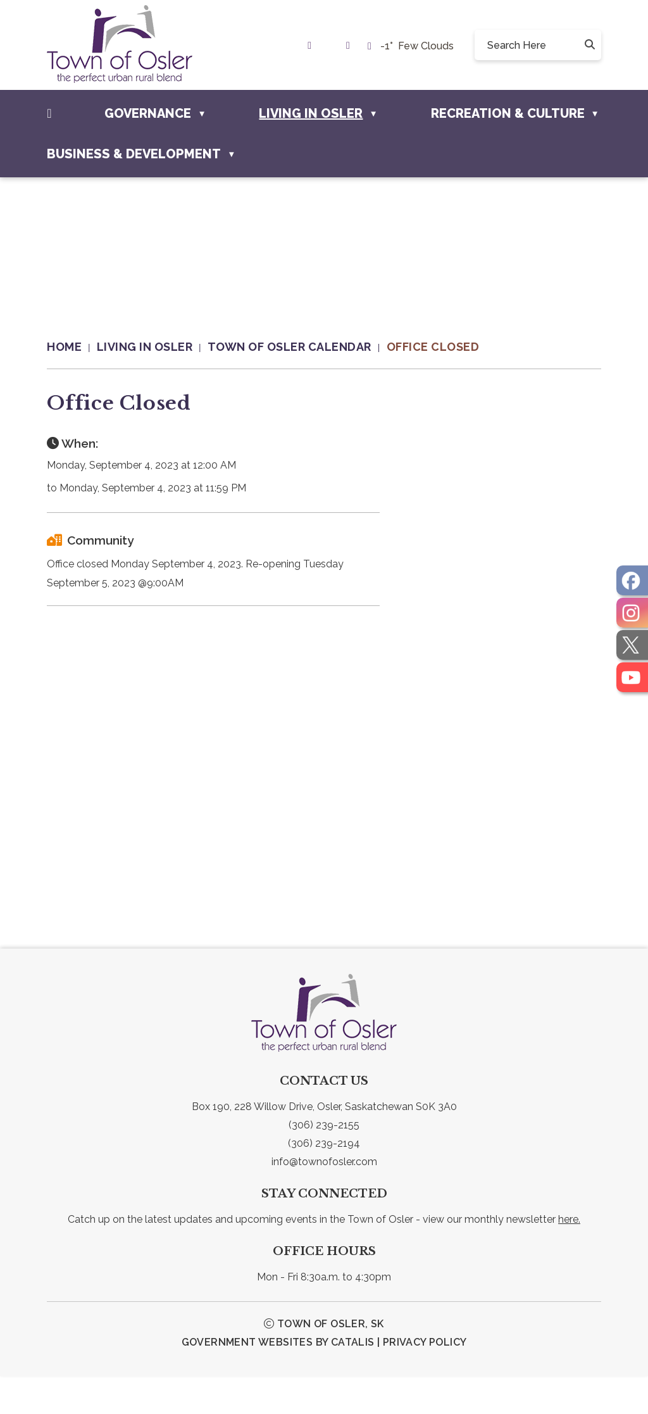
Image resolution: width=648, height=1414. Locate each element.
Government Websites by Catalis (278, 1380)
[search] (533, 45)
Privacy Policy (425, 1380)
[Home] (49, 113)
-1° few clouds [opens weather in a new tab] (417, 46)
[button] (588, 45)
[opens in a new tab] (632, 580)
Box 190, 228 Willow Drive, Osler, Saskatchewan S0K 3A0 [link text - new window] (324, 1145)
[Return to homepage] (72, 347)
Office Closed (433, 346)
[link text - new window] (313, 45)
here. (569, 1257)
